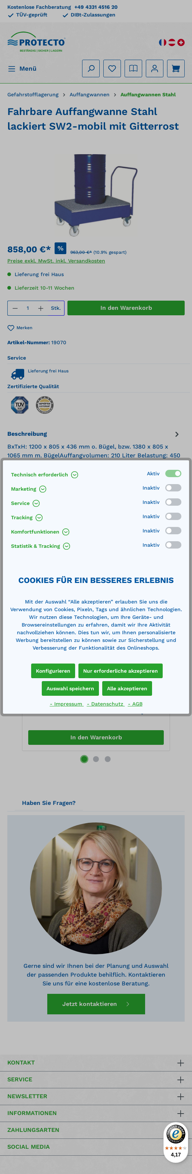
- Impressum (67, 704)
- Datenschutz (106, 704)
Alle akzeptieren (127, 688)
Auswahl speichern (70, 688)
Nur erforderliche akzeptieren (120, 671)
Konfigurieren (53, 671)
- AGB (135, 704)
